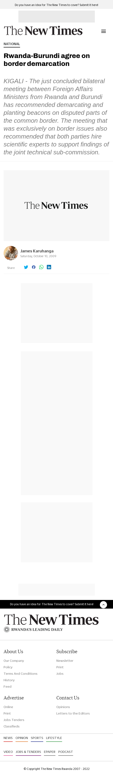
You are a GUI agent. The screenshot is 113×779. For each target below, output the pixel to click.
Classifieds (12, 726)
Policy (8, 667)
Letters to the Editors (73, 713)
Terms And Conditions (21, 673)
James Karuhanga (37, 251)
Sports (37, 738)
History (9, 680)
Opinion (22, 738)
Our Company (14, 661)
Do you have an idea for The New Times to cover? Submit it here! (56, 4)
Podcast (65, 752)
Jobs (60, 673)
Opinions (63, 707)
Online (8, 707)
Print (60, 667)
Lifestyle (54, 738)
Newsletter (64, 661)
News (8, 738)
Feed (7, 686)
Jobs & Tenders (28, 752)
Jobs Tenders (14, 720)
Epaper (49, 752)
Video (8, 752)
